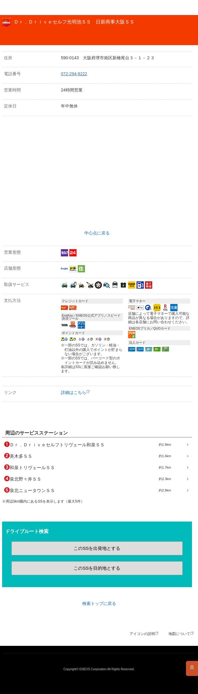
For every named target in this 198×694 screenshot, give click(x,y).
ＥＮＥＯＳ (20, 7)
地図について (179, 634)
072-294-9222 (74, 73)
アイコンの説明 (142, 634)
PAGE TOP (192, 668)
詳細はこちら (73, 392)
